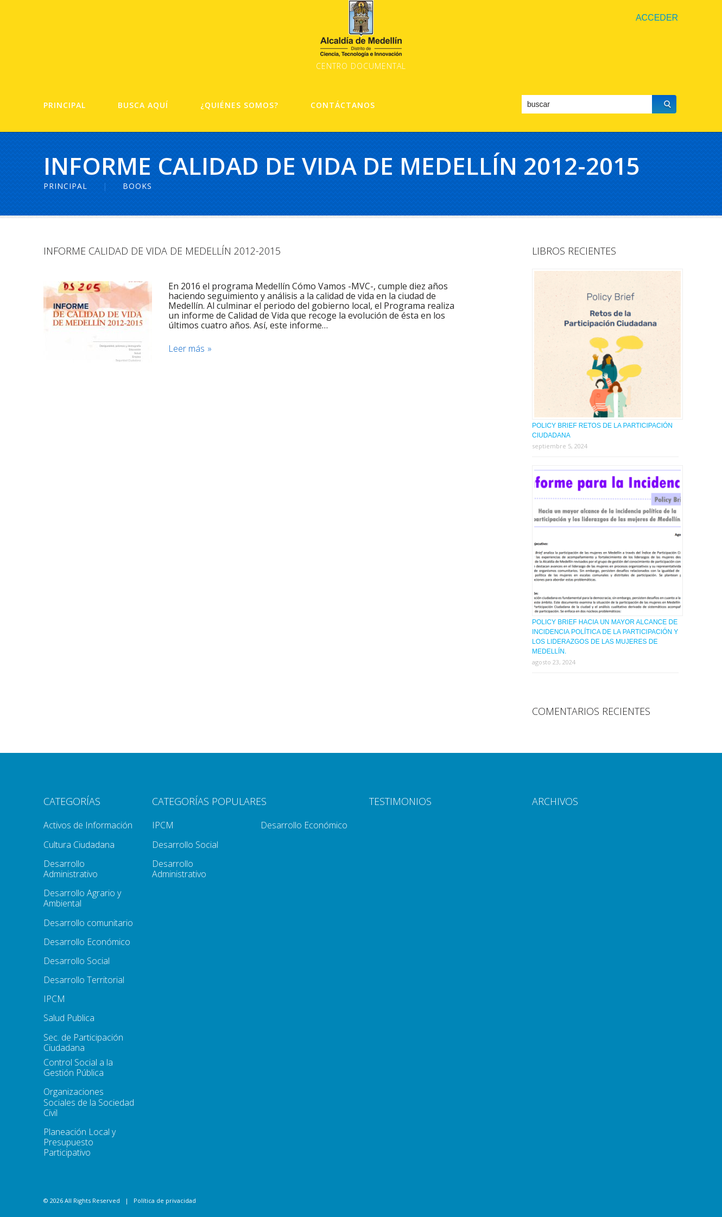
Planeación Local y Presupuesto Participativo (79, 1142)
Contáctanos (343, 105)
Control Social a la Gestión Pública (78, 1067)
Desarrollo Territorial (83, 980)
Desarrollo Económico (86, 942)
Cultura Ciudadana (79, 845)
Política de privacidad (165, 1200)
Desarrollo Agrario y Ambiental (82, 898)
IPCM (54, 999)
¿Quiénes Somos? (239, 105)
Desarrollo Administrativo (70, 869)
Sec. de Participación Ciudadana (83, 1042)
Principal (64, 105)
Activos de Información (87, 825)
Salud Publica (68, 1018)
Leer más (186, 349)
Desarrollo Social (76, 961)
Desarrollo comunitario (88, 923)
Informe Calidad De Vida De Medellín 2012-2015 (162, 250)
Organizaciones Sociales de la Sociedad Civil (88, 1102)
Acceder (657, 17)
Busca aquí (143, 105)
